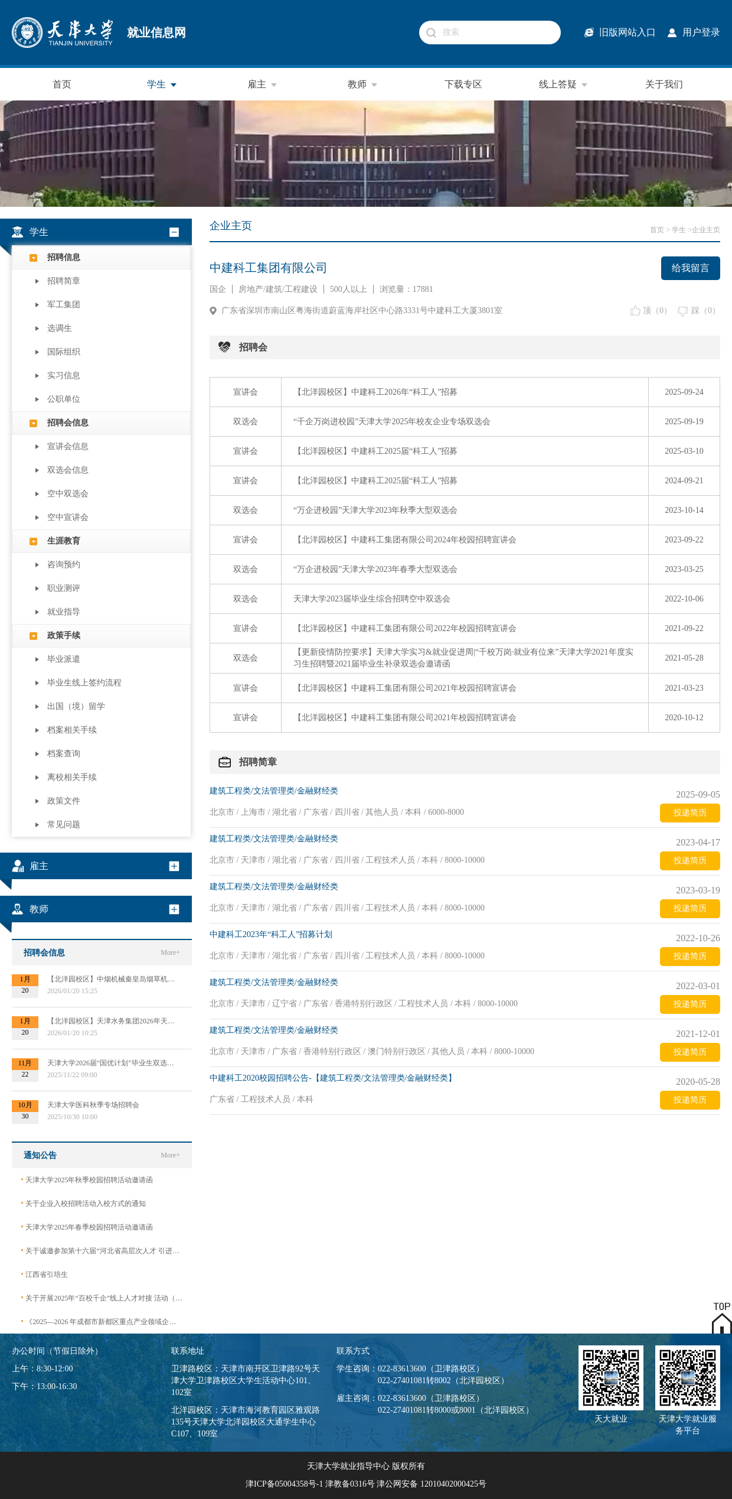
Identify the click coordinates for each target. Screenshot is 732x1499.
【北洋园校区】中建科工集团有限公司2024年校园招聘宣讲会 (405, 539)
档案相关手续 (72, 730)
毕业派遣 (63, 659)
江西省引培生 (44, 1274)
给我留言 (691, 268)
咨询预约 (63, 564)
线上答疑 (564, 84)
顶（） (657, 310)
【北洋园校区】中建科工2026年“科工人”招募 (375, 392)
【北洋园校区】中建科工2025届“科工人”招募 (375, 451)
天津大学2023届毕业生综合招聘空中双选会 (371, 598)
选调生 (59, 328)
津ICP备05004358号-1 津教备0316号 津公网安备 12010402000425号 (366, 1484)
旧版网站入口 (627, 32)
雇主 (262, 84)
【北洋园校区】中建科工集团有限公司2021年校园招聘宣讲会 (405, 688)
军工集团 (63, 304)
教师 (363, 84)
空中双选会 (68, 493)
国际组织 (63, 351)
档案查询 (63, 753)
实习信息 (63, 375)
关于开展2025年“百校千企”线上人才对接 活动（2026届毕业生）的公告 (102, 1297)
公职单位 (63, 399)
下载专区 (463, 84)
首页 (62, 84)
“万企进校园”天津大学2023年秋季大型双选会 (375, 510)
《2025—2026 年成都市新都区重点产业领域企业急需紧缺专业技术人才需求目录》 (102, 1321)
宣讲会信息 (68, 446)
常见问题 (63, 824)
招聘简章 (63, 281)
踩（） (705, 310)
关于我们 (664, 84)
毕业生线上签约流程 (84, 682)
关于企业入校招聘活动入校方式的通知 (83, 1203)
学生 (162, 84)
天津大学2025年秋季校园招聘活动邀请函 (87, 1179)
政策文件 (63, 800)
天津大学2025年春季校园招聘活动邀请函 (87, 1226)
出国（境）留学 (76, 706)
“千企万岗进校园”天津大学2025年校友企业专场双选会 (392, 421)
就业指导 (63, 611)
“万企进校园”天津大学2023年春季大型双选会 (375, 569)
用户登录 (701, 32)
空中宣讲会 (68, 517)
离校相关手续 (72, 777)
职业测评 (63, 588)
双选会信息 (68, 470)
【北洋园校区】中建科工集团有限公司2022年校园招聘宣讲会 (405, 628)
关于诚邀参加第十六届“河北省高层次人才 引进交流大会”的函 (102, 1250)
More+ (170, 952)
